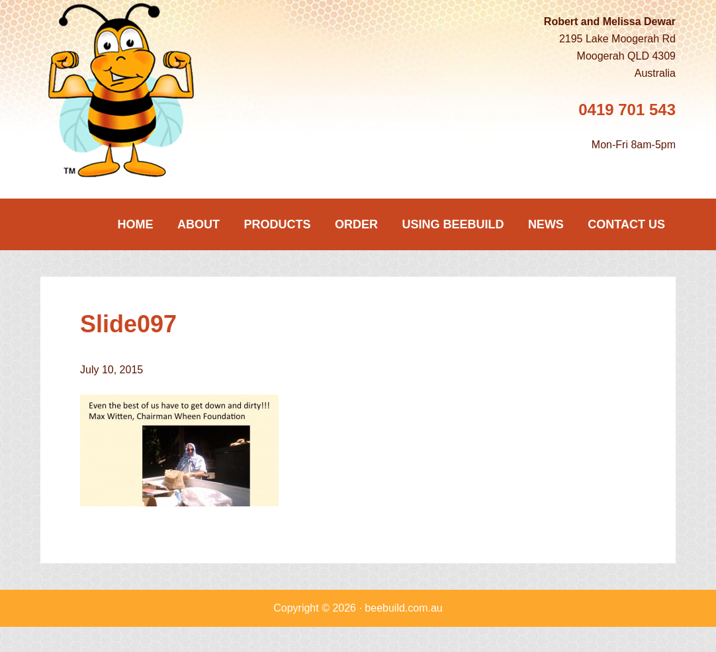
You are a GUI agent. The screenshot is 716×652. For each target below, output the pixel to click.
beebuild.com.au (403, 608)
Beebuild (139, 90)
